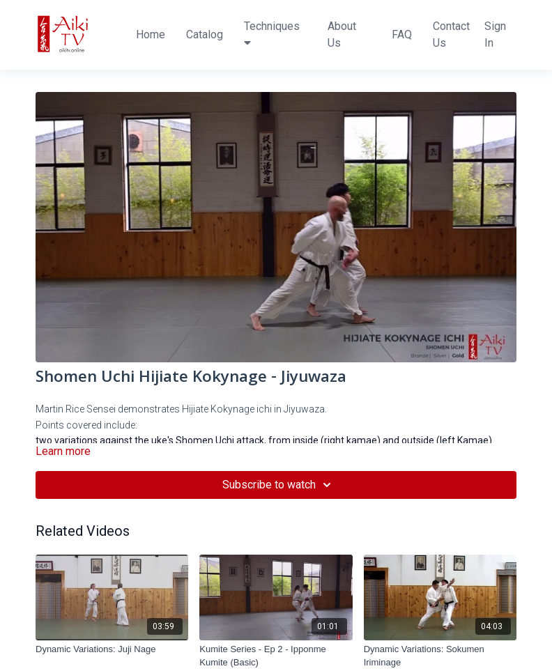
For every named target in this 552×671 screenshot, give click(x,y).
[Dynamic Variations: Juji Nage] (112, 649)
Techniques (272, 34)
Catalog (204, 34)
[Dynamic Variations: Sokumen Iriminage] (440, 656)
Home (150, 34)
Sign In (495, 34)
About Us (342, 34)
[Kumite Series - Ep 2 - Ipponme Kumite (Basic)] (275, 656)
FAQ (402, 34)
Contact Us (451, 34)
